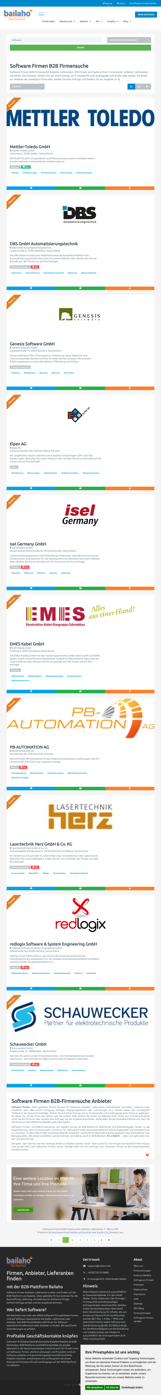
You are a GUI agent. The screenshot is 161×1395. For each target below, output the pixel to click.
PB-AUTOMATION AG (29, 747)
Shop (25, 167)
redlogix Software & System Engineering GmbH (53, 944)
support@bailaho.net (99, 1266)
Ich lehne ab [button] (112, 1387)
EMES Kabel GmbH (27, 644)
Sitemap (138, 1303)
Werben (85, 21)
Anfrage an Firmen (144, 1280)
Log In (121, 3)
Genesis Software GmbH (32, 344)
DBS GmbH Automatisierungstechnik (44, 244)
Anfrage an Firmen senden (143, 3)
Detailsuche (67, 21)
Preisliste (139, 1284)
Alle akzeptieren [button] (95, 1387)
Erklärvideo (48, 21)
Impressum (140, 1294)
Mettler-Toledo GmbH (30, 147)
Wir (99, 21)
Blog (127, 21)
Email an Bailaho (142, 1275)
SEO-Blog (139, 1308)
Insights (113, 21)
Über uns (138, 1266)
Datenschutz (140, 1289)
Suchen (80, 48)
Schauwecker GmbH (28, 1044)
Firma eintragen (146, 15)
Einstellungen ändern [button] (132, 1387)
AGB (136, 1299)
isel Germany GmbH (28, 544)
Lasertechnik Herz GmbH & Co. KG (41, 844)
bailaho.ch (102, 1232)
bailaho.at (75, 1232)
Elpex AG (18, 444)
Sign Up (107, 3)
